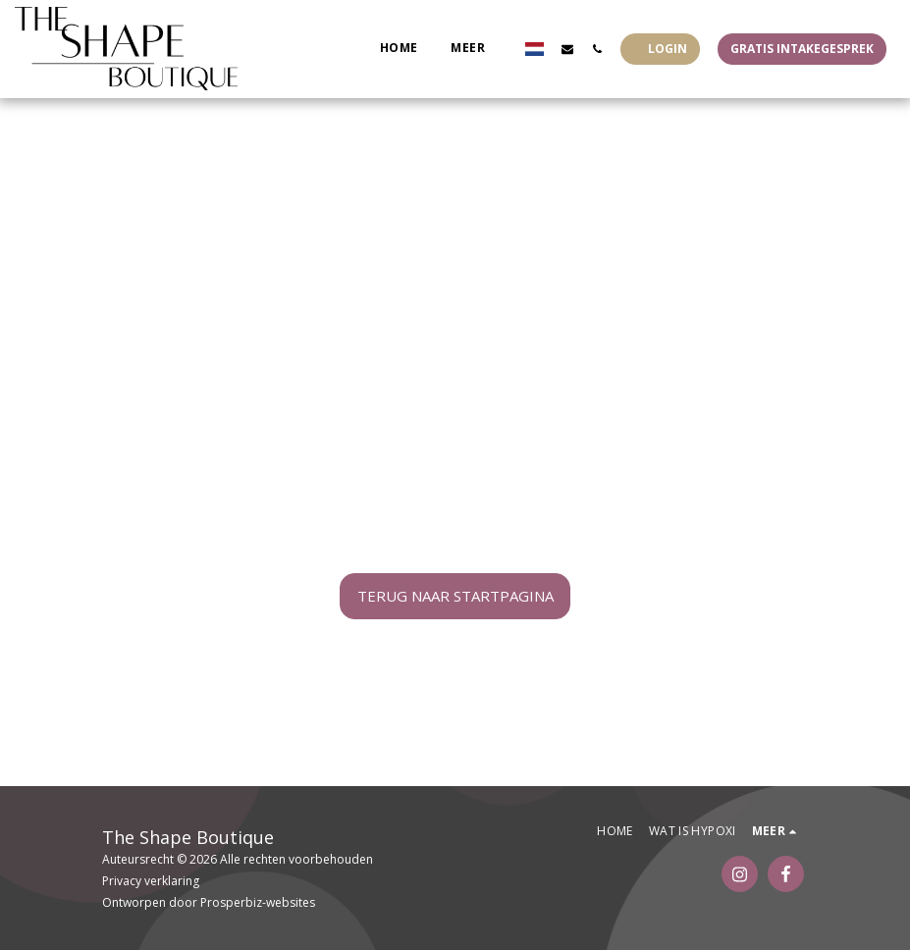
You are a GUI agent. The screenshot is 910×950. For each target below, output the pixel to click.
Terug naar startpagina (455, 596)
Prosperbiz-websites (257, 902)
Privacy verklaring (150, 880)
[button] (567, 48)
